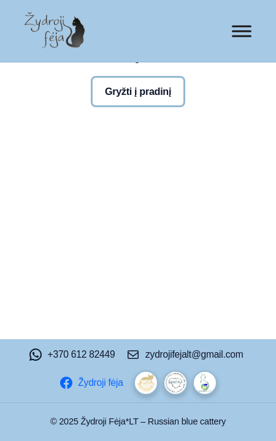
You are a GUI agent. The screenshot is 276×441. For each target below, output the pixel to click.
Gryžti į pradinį (138, 91)
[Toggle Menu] (241, 31)
